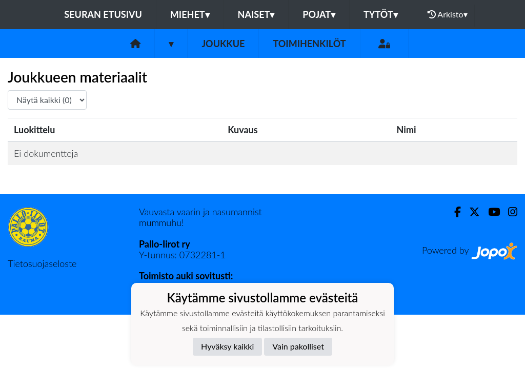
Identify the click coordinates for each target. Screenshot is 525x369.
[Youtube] (490, 212)
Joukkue (223, 43)
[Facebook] (453, 212)
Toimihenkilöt (309, 43)
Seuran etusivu (103, 14)
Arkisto (448, 14)
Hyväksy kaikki (227, 346)
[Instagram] (508, 212)
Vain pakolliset (298, 346)
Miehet (190, 14)
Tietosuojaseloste (42, 263)
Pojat (318, 14)
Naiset (256, 14)
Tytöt (381, 14)
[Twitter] (470, 212)
